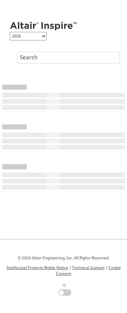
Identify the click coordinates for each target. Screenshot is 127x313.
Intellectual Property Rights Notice (37, 268)
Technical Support (88, 268)
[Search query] (68, 58)
